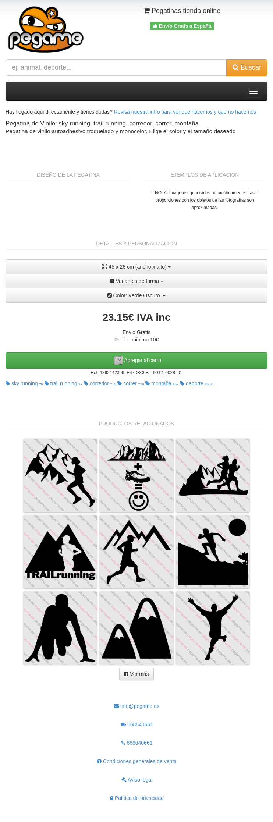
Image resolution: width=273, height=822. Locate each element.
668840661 (137, 724)
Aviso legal (137, 780)
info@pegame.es (136, 706)
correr (130, 383)
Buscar (247, 67)
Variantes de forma (136, 281)
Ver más (136, 674)
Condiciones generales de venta (137, 761)
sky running (24, 383)
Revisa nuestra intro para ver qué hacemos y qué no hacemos (185, 112)
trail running (63, 383)
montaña (161, 383)
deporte (196, 383)
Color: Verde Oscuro (136, 295)
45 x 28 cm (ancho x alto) (136, 266)
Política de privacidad (137, 798)
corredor (100, 383)
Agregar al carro (136, 360)
